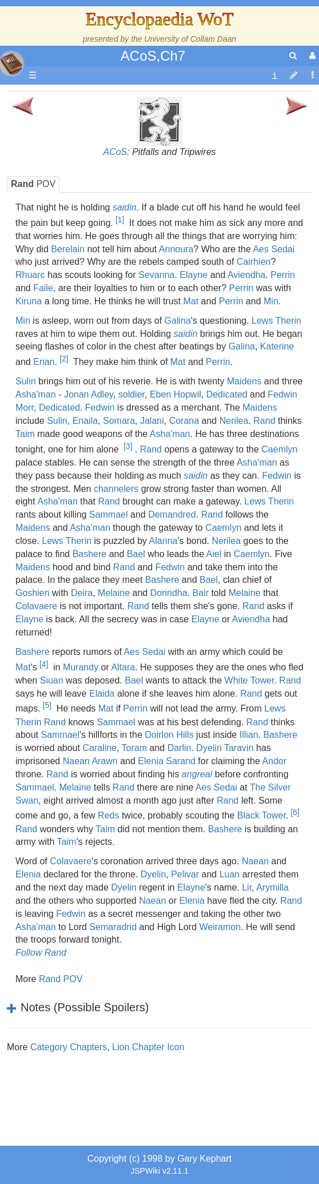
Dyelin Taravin (224, 748)
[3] (127, 446)
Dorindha (169, 593)
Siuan (51, 680)
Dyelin (153, 874)
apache (11, 63)
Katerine (277, 346)
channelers (116, 489)
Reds (108, 816)
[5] (47, 705)
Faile (43, 288)
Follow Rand (40, 952)
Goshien (32, 593)
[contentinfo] (274, 75)
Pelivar (185, 874)
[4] (43, 664)
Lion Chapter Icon (148, 1047)
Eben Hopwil (175, 394)
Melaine (114, 593)
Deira (82, 593)
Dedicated (227, 394)
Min (271, 301)
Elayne (194, 275)
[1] (119, 219)
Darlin (180, 748)
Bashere (90, 554)
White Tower (249, 680)
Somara (119, 421)
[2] (63, 358)
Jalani (152, 421)
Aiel (214, 554)
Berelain (68, 249)
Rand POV (60, 979)
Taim (25, 434)
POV (33, 184)
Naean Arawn (90, 761)
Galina (178, 320)
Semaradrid (113, 927)
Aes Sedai (273, 249)
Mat (190, 301)
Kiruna (28, 301)
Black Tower (261, 816)
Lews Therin (276, 320)
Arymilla (272, 887)
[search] (293, 56)
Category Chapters (68, 1047)
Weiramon (220, 927)
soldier (131, 394)
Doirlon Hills (169, 735)
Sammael (108, 514)
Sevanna (156, 275)
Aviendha (246, 275)
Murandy (80, 667)
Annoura (176, 249)
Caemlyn (279, 449)
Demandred (172, 514)
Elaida (101, 693)
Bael (136, 554)
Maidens (244, 381)
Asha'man (35, 394)
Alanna (163, 541)
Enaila (85, 421)
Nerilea (234, 421)
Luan (230, 874)
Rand (264, 421)
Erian (43, 362)
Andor (274, 761)
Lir (247, 887)
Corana (184, 421)
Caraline (99, 748)
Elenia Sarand (167, 761)
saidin (125, 207)
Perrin (282, 275)
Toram (134, 748)
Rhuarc (30, 275)
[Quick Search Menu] (293, 56)
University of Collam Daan (190, 38)
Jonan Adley (88, 394)
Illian (249, 735)
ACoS (115, 152)
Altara (123, 667)
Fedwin (100, 407)
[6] (295, 812)
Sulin (25, 381)
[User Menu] (311, 56)
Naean (255, 861)
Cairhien (254, 262)
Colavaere (36, 606)
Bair (201, 593)
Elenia (28, 874)
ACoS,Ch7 (153, 55)
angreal (197, 774)
